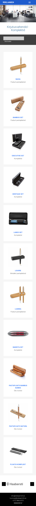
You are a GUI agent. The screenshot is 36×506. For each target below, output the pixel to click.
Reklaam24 (8, 2)
